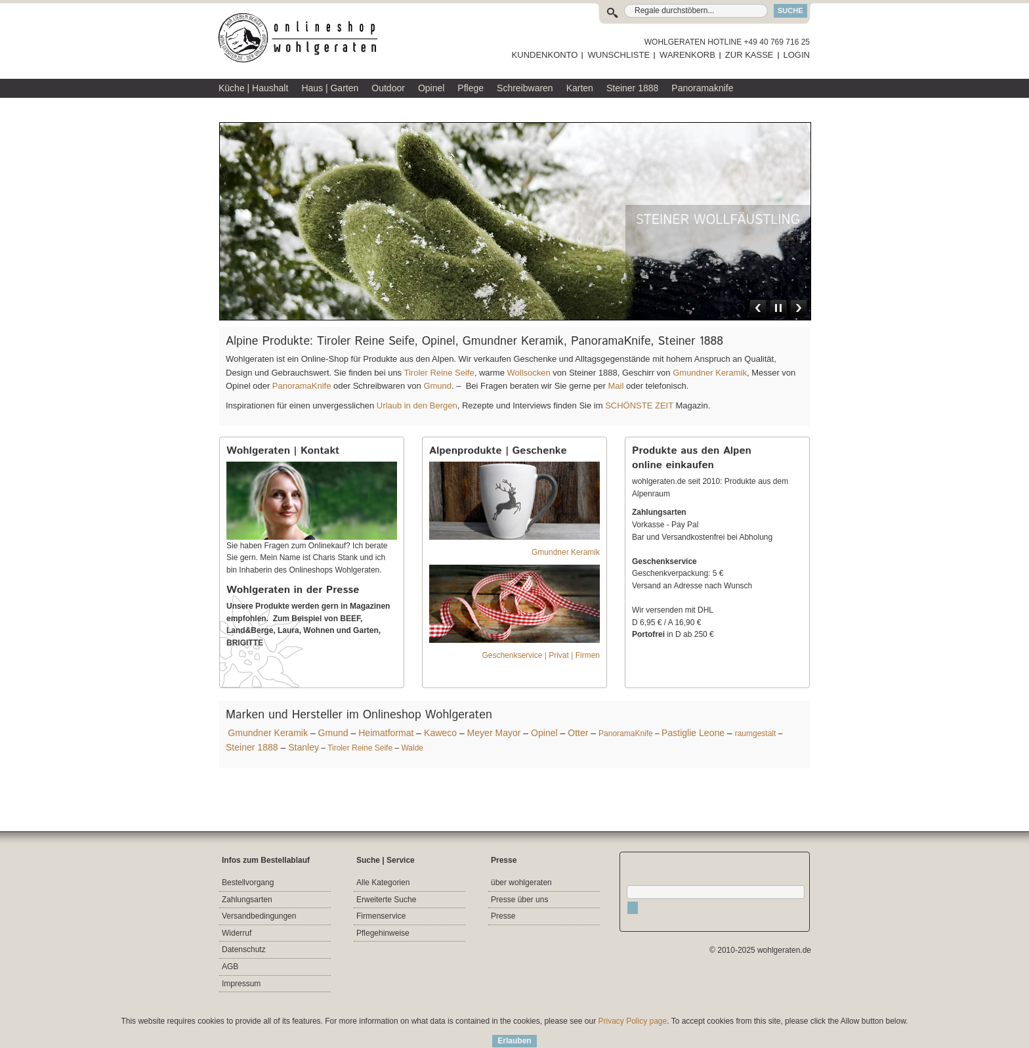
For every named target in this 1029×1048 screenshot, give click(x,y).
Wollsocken (529, 373)
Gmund (437, 386)
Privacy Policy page (632, 1021)
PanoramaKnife (301, 386)
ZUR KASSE (749, 55)
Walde (412, 748)
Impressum (241, 983)
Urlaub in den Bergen (417, 405)
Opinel (544, 733)
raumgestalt (755, 733)
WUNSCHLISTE (618, 55)
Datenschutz (244, 949)
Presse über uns (519, 899)
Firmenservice (381, 916)
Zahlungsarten (247, 899)
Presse (503, 916)
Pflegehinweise (383, 933)
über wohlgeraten (521, 882)
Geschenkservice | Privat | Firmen (541, 655)
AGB (230, 966)
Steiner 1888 (252, 747)
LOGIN (797, 55)
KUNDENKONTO (545, 55)
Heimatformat (385, 733)
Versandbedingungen (259, 916)
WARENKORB (687, 55)
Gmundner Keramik (710, 373)
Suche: (615, 11)
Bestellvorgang (248, 882)
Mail (614, 386)
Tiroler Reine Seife (439, 373)
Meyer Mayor (494, 733)
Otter (578, 733)
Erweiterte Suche (386, 899)
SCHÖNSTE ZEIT (639, 405)
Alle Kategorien (383, 882)
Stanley (303, 747)
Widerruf (236, 933)
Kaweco (440, 733)
